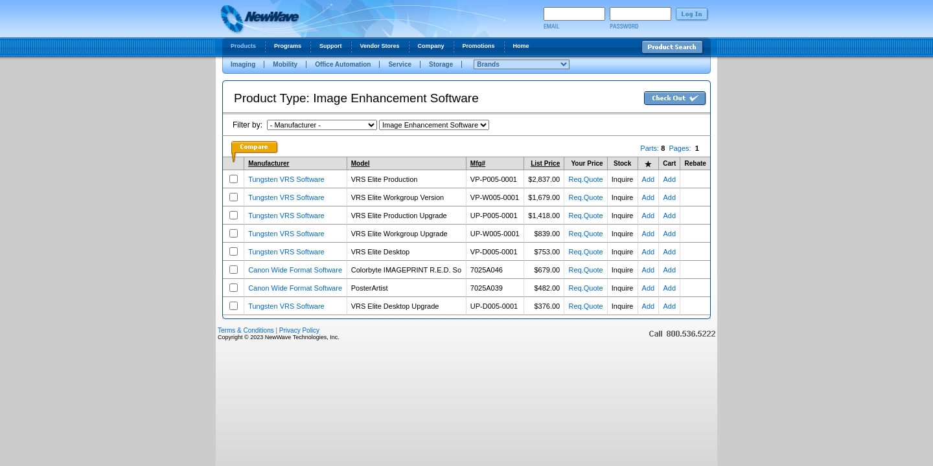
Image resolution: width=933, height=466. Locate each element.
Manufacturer (268, 163)
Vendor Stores (380, 46)
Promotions (479, 46)
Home (521, 46)
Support (330, 46)
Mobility (285, 64)
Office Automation (343, 64)
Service (399, 64)
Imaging (243, 64)
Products (243, 46)
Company (431, 46)
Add (648, 179)
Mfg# (477, 163)
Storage (441, 64)
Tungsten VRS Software (286, 179)
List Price (545, 163)
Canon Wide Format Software (295, 270)
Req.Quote (585, 179)
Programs (287, 46)
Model (360, 163)
